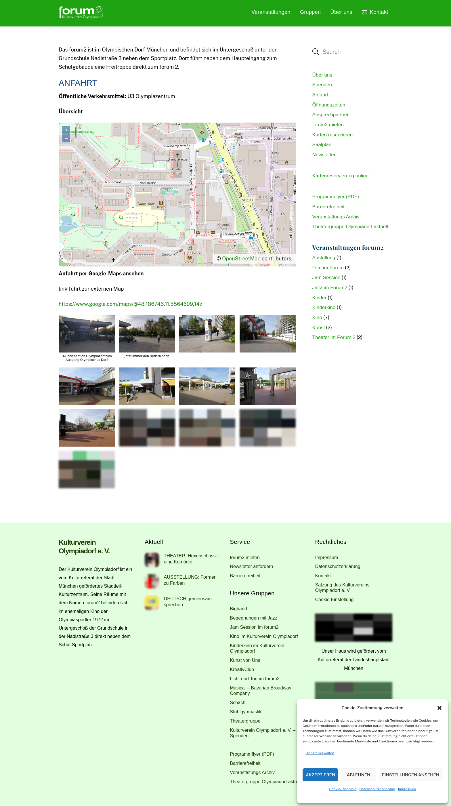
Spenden (322, 84)
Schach (237, 702)
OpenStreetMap (241, 259)
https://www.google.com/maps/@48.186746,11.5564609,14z (130, 304)
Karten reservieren (332, 135)
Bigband (238, 608)
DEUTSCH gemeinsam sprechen (187, 601)
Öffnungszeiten (328, 105)
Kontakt (375, 12)
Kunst (318, 327)
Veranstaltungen (271, 12)
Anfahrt (320, 95)
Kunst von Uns (245, 660)
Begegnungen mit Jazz (253, 617)
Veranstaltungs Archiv (336, 217)
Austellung (323, 257)
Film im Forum (328, 267)
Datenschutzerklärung (377, 789)
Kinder (319, 297)
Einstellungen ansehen (410, 774)
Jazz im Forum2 (329, 287)
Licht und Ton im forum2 (254, 678)
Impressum (407, 789)
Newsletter (324, 154)
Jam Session (326, 277)
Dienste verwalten (319, 753)
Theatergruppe (245, 720)
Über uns (341, 12)
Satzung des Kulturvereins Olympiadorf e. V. (342, 587)
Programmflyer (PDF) (335, 196)
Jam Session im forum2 (254, 627)
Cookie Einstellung (334, 599)
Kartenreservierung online (340, 175)
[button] (439, 708)
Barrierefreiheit (328, 206)
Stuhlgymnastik (245, 711)
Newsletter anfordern (251, 566)
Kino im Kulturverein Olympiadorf (264, 636)
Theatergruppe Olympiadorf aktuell (350, 226)
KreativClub (242, 669)
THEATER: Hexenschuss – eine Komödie (191, 558)
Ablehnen (358, 774)
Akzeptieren (320, 774)
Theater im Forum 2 (334, 337)
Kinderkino (324, 307)
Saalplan (322, 144)
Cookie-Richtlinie (342, 789)
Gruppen (310, 12)
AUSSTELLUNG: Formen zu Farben (190, 580)
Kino (317, 317)
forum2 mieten (328, 124)
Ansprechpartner (330, 114)
